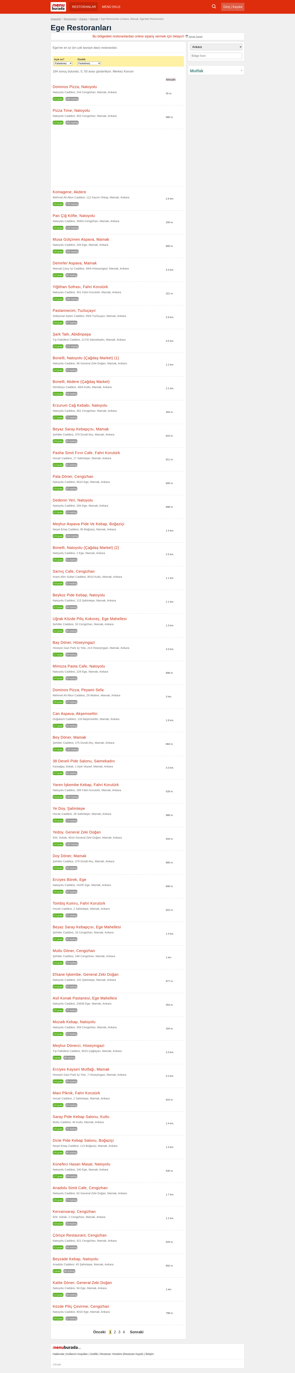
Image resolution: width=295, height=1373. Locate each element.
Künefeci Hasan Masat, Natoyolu (81, 1164)
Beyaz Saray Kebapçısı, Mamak (81, 429)
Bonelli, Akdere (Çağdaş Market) (81, 382)
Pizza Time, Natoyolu (71, 110)
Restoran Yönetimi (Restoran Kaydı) (121, 1353)
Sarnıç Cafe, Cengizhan (74, 571)
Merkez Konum (123, 71)
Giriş (226, 7)
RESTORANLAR (84, 7)
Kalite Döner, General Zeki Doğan (82, 1283)
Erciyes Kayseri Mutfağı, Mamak (81, 1069)
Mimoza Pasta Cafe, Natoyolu (79, 666)
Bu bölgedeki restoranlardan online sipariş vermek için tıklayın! (147, 36)
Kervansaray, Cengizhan (74, 1211)
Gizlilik (94, 1353)
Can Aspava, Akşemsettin (75, 714)
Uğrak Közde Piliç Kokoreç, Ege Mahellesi (90, 619)
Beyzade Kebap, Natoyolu (75, 1259)
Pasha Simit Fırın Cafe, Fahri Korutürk (86, 453)
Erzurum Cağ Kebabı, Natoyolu (80, 405)
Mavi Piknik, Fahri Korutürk (76, 1093)
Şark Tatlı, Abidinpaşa (72, 334)
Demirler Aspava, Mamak (75, 263)
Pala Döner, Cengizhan (73, 476)
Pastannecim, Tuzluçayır (74, 310)
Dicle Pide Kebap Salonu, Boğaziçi (83, 1140)
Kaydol (237, 7)
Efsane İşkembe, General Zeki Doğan (86, 974)
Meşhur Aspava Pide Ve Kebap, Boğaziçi (88, 524)
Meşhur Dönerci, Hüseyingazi (78, 1045)
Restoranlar (70, 19)
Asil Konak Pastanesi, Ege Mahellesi (85, 998)
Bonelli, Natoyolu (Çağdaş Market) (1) (86, 358)
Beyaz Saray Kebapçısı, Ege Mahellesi (87, 927)
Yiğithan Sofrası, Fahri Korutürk (80, 287)
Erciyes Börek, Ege (69, 880)
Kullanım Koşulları (77, 1353)
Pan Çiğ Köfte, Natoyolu (74, 216)
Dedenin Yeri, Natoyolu (73, 500)
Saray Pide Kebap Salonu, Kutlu (81, 1117)
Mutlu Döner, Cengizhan (74, 951)
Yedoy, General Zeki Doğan (77, 832)
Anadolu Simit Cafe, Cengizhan (80, 1188)
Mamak (94, 19)
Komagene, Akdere (69, 192)
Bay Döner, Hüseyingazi (74, 642)
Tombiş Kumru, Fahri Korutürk (79, 903)
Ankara (83, 19)
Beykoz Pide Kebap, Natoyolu (79, 595)
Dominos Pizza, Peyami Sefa (78, 690)
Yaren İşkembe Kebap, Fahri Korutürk (86, 785)
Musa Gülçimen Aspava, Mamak (81, 239)
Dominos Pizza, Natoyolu (75, 87)
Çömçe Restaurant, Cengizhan (80, 1235)
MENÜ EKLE (111, 7)
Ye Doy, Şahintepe (69, 808)
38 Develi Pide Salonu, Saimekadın (84, 761)
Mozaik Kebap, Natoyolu (74, 1022)
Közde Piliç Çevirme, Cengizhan (81, 1306)
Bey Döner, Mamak (69, 737)
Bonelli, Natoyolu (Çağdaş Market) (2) (86, 548)
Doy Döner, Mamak (69, 856)
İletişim (149, 1353)
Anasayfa (56, 19)
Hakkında (58, 1353)
